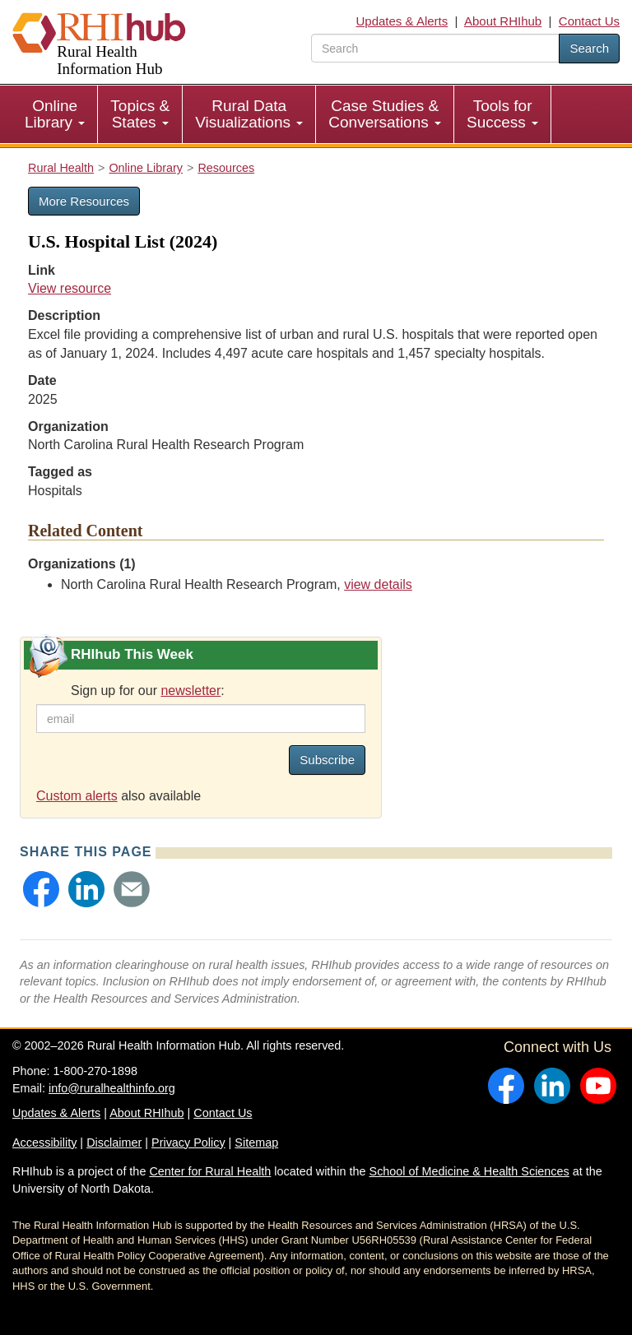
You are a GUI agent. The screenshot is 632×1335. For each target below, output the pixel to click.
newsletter (190, 691)
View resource (69, 288)
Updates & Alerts (402, 21)
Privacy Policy (188, 1142)
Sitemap (256, 1142)
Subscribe (327, 760)
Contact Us (589, 21)
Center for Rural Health (210, 1171)
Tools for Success (502, 114)
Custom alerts (77, 796)
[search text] (435, 48)
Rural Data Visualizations (249, 114)
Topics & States (140, 114)
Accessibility (44, 1142)
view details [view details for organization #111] (378, 584)
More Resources (84, 201)
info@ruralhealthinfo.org (112, 1088)
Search (589, 48)
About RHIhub (502, 21)
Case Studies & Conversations (384, 114)
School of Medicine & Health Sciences (469, 1171)
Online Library (55, 114)
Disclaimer (114, 1142)
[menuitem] (55, 114)
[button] (41, 889)
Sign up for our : (148, 691)
